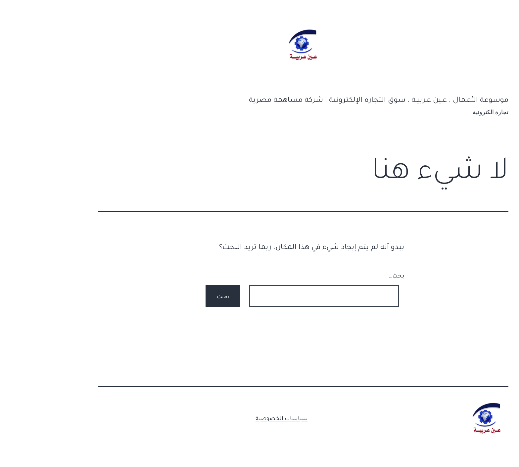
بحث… (352, 276)
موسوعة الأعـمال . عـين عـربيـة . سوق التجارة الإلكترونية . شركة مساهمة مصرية (335, 101)
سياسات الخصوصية (238, 419)
